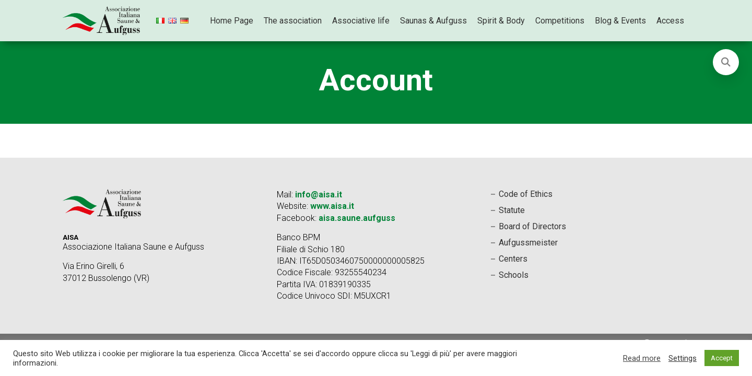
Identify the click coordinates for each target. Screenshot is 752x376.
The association (293, 21)
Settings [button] (682, 358)
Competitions (559, 21)
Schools (513, 275)
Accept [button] (722, 358)
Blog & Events (620, 21)
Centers (513, 259)
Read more (642, 358)
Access (670, 21)
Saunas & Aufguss (433, 21)
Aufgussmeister (528, 243)
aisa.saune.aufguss (357, 218)
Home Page (231, 21)
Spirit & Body (501, 21)
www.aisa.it (332, 206)
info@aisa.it (318, 194)
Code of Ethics (526, 194)
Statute (512, 210)
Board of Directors (532, 226)
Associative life (361, 21)
